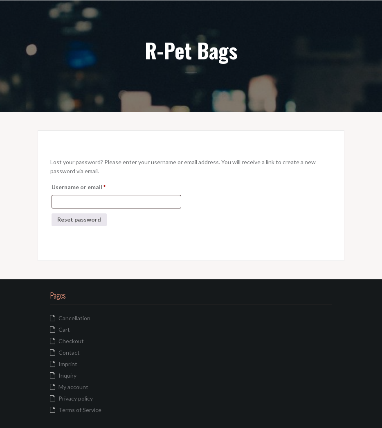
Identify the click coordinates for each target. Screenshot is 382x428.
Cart (64, 329)
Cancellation (74, 318)
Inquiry (67, 375)
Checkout (71, 340)
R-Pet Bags (191, 50)
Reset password (79, 219)
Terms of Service (79, 409)
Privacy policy (75, 398)
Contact (69, 352)
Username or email (91, 185)
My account (73, 386)
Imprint (67, 363)
